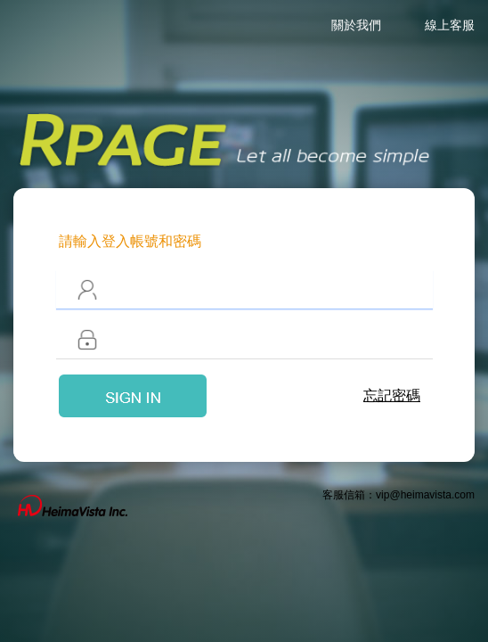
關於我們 (356, 25)
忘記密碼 (391, 395)
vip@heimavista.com (425, 495)
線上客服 (450, 25)
